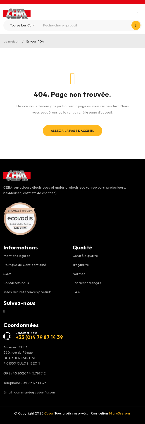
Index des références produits (27, 292)
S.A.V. (7, 274)
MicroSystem (119, 413)
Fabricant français (87, 283)
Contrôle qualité (85, 255)
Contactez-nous (16, 283)
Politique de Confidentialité (24, 265)
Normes (79, 274)
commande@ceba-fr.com (34, 392)
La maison (11, 41)
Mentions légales (16, 255)
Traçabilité (81, 265)
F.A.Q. (77, 292)
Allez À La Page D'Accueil (72, 131)
